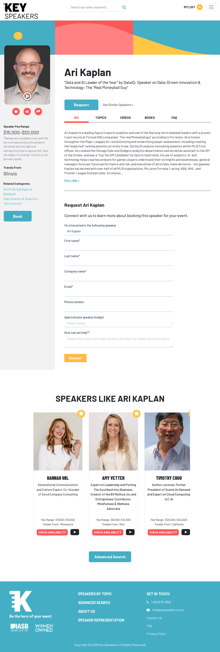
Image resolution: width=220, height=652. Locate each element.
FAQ (149, 626)
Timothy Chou (169, 478)
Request (81, 104)
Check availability (52, 532)
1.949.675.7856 (161, 602)
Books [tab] (150, 117)
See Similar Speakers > (117, 104)
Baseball (9, 194)
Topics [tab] (100, 117)
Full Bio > (71, 180)
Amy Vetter (113, 478)
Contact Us (154, 618)
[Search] (94, 7)
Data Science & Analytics (21, 199)
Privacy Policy (156, 634)
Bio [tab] (76, 117)
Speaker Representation (101, 620)
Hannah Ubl (58, 478)
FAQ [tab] (174, 117)
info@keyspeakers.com (168, 610)
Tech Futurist (13, 203)
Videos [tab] (125, 117)
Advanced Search (110, 556)
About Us (86, 611)
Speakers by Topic (95, 593)
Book (17, 216)
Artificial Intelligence (18, 189)
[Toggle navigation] (211, 7)
